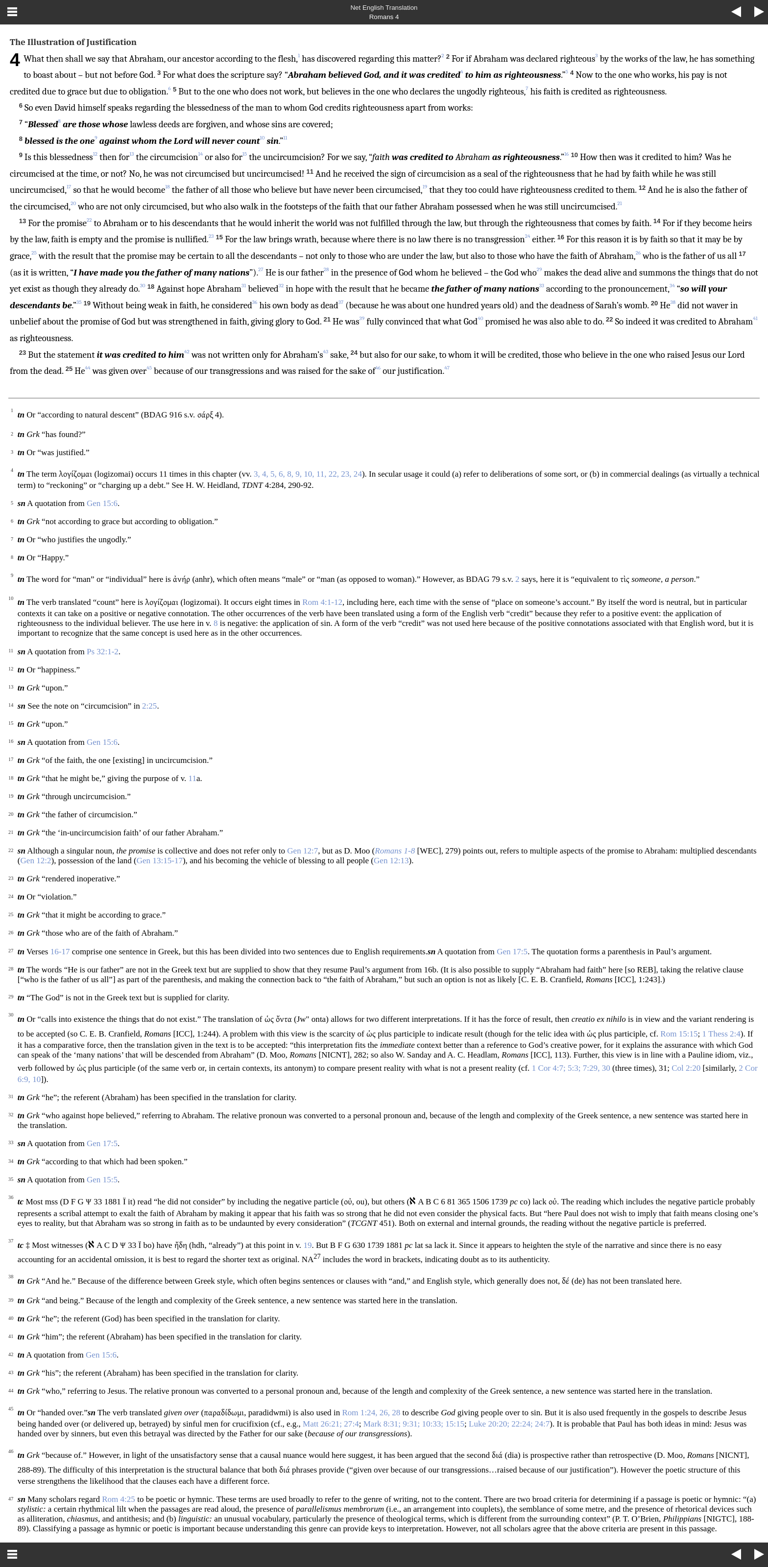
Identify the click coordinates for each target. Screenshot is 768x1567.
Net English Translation (383, 7)
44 (88, 368)
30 (142, 285)
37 (340, 302)
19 (425, 187)
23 (211, 236)
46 (378, 368)
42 (187, 351)
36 (254, 302)
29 (539, 269)
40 (480, 318)
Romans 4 (384, 17)
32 (281, 285)
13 (131, 154)
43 (326, 351)
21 (620, 203)
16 (566, 154)
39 (362, 318)
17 (69, 187)
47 (447, 368)
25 (34, 253)
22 (89, 220)
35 (78, 302)
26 (638, 253)
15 (244, 154)
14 (200, 154)
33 (541, 285)
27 (261, 269)
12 (95, 154)
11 (285, 138)
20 (73, 203)
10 (262, 138)
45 (149, 368)
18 (167, 187)
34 (672, 285)
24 (527, 236)
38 (673, 302)
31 (243, 285)
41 (755, 318)
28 (326, 269)
